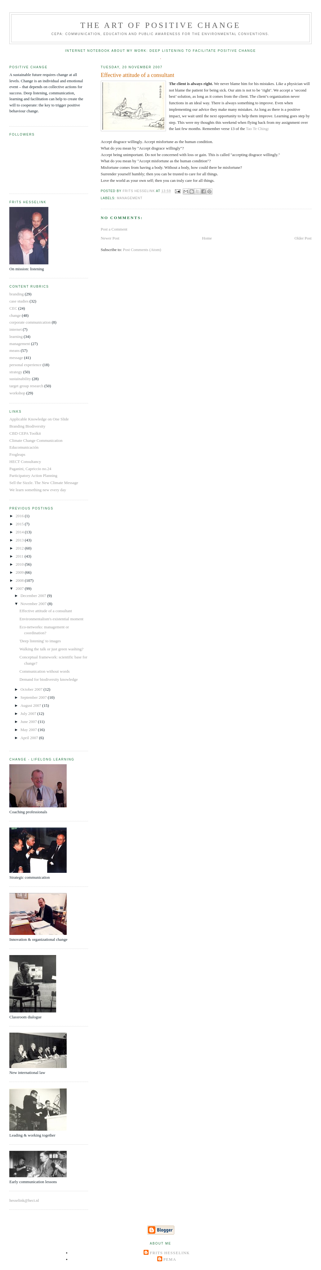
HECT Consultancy (25, 461)
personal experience (25, 364)
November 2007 (33, 603)
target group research (26, 386)
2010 (20, 564)
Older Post (302, 238)
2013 (20, 540)
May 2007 (29, 729)
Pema (169, 1259)
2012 (20, 548)
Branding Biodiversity (27, 426)
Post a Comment (114, 229)
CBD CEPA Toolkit (25, 433)
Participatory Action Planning (33, 475)
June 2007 (29, 721)
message (16, 357)
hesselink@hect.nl (24, 1200)
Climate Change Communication (35, 440)
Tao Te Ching (257, 128)
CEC (13, 308)
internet (15, 329)
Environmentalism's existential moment (51, 619)
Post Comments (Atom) (142, 249)
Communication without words (45, 671)
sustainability (20, 378)
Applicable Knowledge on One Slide (39, 419)
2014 (20, 532)
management (130, 198)
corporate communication (30, 322)
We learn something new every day (37, 489)
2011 (20, 556)
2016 (20, 516)
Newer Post (110, 238)
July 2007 (28, 713)
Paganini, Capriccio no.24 (30, 468)
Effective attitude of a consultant (46, 610)
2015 (20, 524)
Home (207, 238)
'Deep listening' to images (40, 641)
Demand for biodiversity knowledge (49, 679)
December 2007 (33, 595)
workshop (17, 393)
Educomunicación (23, 447)
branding (16, 294)
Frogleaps (17, 454)
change (15, 315)
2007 (20, 588)
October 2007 (31, 689)
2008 (20, 580)
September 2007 (34, 697)
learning (16, 336)
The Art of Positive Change (160, 25)
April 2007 (29, 737)
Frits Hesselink (170, 1252)
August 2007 (31, 705)
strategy (15, 372)
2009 (20, 572)
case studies (19, 301)
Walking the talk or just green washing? (51, 649)
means (14, 350)
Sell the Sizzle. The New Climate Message (43, 482)
